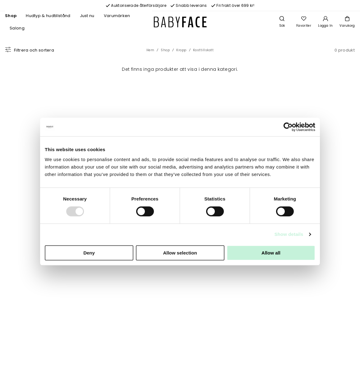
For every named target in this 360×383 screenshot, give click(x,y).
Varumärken (117, 16)
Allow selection (180, 252)
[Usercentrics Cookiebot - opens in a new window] (288, 127)
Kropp (181, 50)
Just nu (87, 16)
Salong (17, 28)
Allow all (270, 252)
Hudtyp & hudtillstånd (48, 16)
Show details (289, 234)
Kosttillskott (203, 50)
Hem (150, 50)
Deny (89, 252)
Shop (10, 16)
